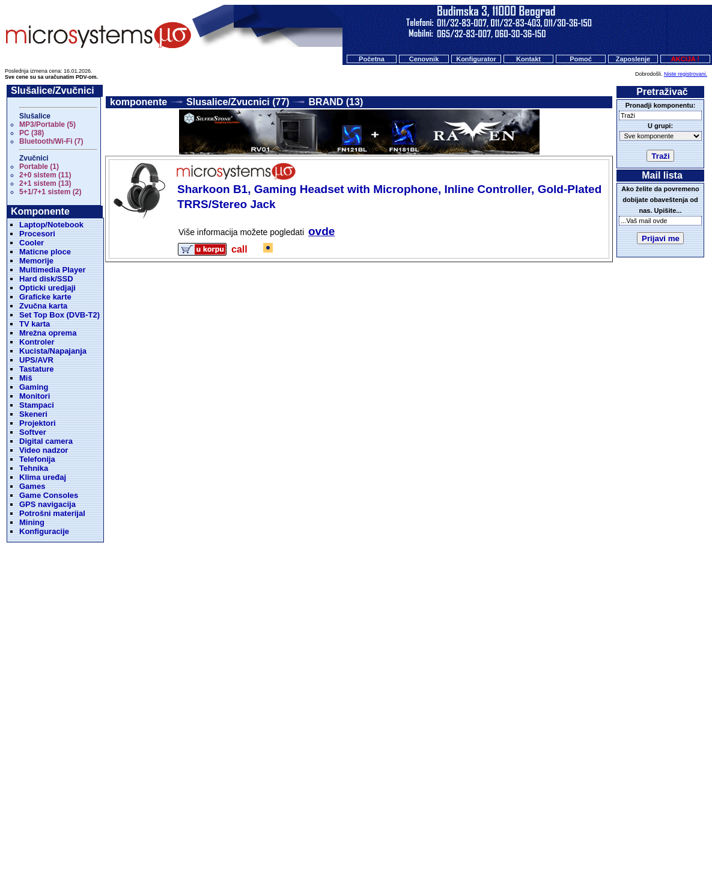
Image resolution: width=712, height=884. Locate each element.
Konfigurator (476, 59)
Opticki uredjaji (47, 287)
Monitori (34, 396)
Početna (372, 59)
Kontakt (528, 59)
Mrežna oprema (47, 332)
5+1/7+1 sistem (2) (50, 192)
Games (32, 486)
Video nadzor (43, 450)
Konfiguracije (44, 531)
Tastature (36, 368)
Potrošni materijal (52, 513)
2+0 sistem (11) (45, 175)
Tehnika (33, 468)
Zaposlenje (633, 59)
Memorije (36, 260)
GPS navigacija (47, 504)
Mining (31, 522)
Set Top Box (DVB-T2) (59, 314)
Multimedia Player (52, 269)
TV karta (34, 323)
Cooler (31, 242)
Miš (25, 377)
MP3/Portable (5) (47, 124)
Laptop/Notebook (51, 224)
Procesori (37, 233)
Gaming (33, 386)
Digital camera (46, 441)
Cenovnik (424, 59)
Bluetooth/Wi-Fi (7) (51, 141)
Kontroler (37, 341)
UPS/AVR (36, 359)
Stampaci (36, 405)
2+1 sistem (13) (45, 183)
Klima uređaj (42, 477)
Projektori (37, 423)
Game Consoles (48, 495)
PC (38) (31, 133)
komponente (138, 102)
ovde (321, 231)
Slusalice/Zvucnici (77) (238, 102)
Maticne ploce (45, 251)
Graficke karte (45, 296)
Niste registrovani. (685, 74)
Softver (32, 432)
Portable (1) (39, 166)
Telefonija (37, 459)
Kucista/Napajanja (53, 350)
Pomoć (581, 59)
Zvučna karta (43, 305)
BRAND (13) (336, 102)
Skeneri (33, 414)
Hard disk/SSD (46, 278)
